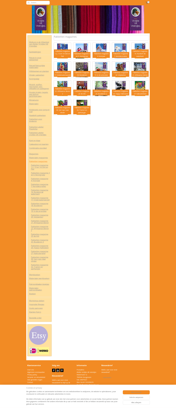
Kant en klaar (34, 140)
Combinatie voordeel (38, 148)
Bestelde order (35, 318)
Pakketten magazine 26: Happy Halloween (40, 246)
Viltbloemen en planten (39, 71)
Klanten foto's (35, 312)
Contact (30, 382)
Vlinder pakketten (36, 75)
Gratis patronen (36, 308)
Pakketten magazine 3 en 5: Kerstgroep (40, 174)
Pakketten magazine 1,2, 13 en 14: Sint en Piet (39, 167)
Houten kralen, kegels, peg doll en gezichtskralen (38, 94)
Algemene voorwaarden (36, 372)
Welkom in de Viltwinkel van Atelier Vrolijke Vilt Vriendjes (39, 44)
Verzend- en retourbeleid (36, 377)
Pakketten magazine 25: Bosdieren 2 (39, 241)
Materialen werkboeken (39, 278)
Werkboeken (34, 274)
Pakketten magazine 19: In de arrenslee (39, 210)
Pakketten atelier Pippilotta (36, 128)
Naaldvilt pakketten (37, 115)
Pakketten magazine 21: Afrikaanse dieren (40, 222)
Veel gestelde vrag (34, 380)
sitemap (84, 404)
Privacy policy (32, 375)
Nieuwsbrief (58, 376)
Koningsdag (34, 79)
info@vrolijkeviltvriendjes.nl (88, 385)
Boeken (32, 294)
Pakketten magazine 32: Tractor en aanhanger (39, 267)
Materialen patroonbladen (35, 289)
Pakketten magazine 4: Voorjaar (39, 179)
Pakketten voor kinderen (35, 120)
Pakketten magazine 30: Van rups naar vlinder (39, 259)
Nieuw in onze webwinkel (35, 58)
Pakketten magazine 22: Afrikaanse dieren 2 (40, 228)
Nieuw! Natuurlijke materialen (37, 66)
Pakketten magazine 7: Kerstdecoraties (39, 185)
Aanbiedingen (35, 52)
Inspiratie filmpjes (36, 304)
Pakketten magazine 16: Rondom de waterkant (39, 192)
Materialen (33, 104)
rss (89, 404)
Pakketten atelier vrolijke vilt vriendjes (37, 133)
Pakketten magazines (38, 161)
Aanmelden (107, 377)
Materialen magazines (38, 157)
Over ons (30, 370)
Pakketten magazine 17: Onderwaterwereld (40, 199)
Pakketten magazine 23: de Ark (39, 235)
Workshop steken (36, 300)
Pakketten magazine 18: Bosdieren (39, 204)
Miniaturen (34, 100)
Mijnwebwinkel (116, 404)
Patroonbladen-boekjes (39, 284)
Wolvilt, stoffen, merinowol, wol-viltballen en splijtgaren (39, 86)
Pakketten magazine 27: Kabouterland (39, 252)
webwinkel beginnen (97, 404)
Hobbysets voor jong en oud (39, 111)
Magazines (33, 154)
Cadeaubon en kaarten (38, 144)
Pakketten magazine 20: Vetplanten (39, 216)
